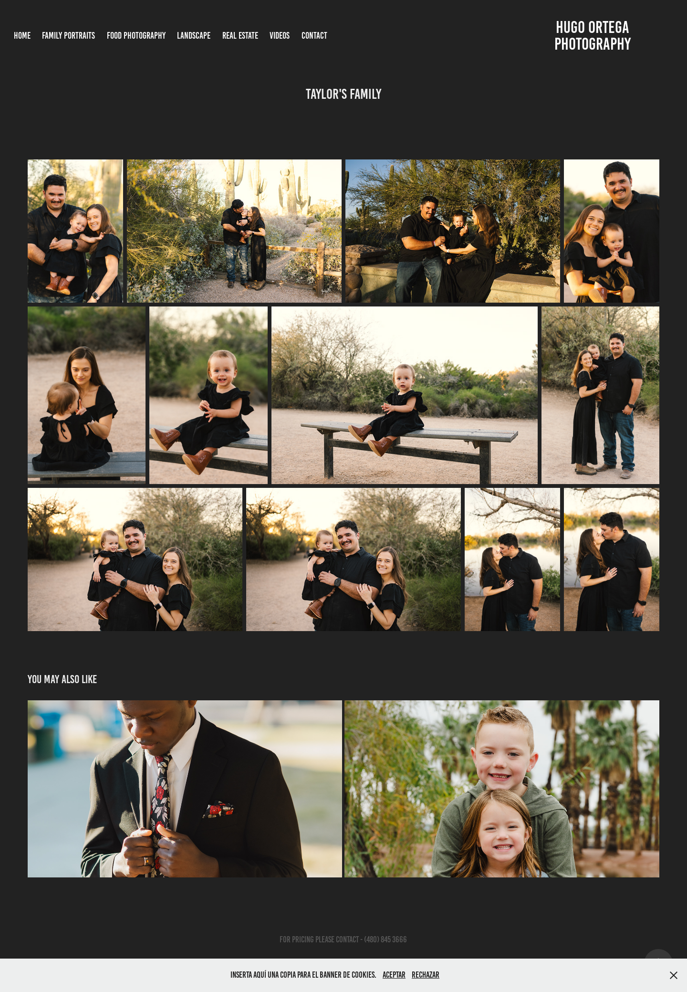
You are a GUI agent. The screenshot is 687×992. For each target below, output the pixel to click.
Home (22, 36)
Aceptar (394, 975)
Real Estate (240, 36)
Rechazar (425, 975)
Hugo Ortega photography (593, 35)
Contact (314, 36)
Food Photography (136, 36)
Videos (280, 36)
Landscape (193, 36)
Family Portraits (68, 36)
